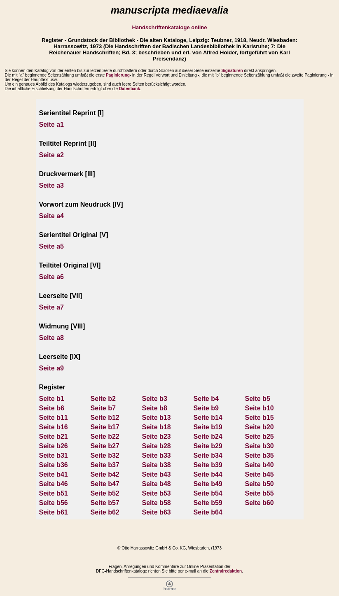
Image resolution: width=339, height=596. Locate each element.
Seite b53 (156, 493)
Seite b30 (259, 445)
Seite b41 (53, 474)
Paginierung (118, 75)
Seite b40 (259, 464)
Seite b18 (156, 427)
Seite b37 (105, 464)
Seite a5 (51, 246)
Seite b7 (103, 408)
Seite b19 (208, 427)
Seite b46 (53, 483)
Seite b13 (156, 417)
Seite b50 (259, 483)
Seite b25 (259, 436)
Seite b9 (206, 408)
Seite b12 (105, 417)
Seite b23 (156, 436)
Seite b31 (53, 455)
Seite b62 (105, 512)
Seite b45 (259, 474)
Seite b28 (156, 445)
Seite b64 (208, 512)
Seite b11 (53, 417)
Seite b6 (51, 408)
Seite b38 (156, 464)
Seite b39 (208, 464)
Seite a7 (51, 307)
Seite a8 (51, 337)
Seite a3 (51, 185)
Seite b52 (105, 493)
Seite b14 (208, 417)
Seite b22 (105, 436)
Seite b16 (53, 427)
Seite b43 (156, 474)
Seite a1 (51, 124)
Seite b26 (53, 445)
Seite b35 (259, 455)
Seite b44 (208, 474)
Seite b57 (105, 502)
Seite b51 (53, 493)
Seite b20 (259, 427)
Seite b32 (105, 455)
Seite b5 (257, 398)
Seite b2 (103, 398)
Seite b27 (105, 445)
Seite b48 (156, 483)
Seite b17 (105, 427)
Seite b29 (208, 445)
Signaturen (232, 70)
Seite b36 (53, 464)
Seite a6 (51, 276)
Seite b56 (53, 502)
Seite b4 (206, 398)
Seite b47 (105, 483)
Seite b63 (156, 512)
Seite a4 (51, 215)
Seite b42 (105, 474)
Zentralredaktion (226, 571)
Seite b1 (51, 398)
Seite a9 (51, 368)
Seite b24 (208, 436)
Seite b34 (208, 455)
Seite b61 (53, 512)
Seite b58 (156, 502)
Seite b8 (154, 408)
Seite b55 (259, 493)
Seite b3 (154, 398)
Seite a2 (51, 154)
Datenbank (129, 88)
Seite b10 (259, 408)
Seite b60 (259, 502)
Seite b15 (259, 417)
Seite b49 (208, 483)
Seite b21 (53, 436)
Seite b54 (208, 493)
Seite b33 (156, 455)
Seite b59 (208, 502)
